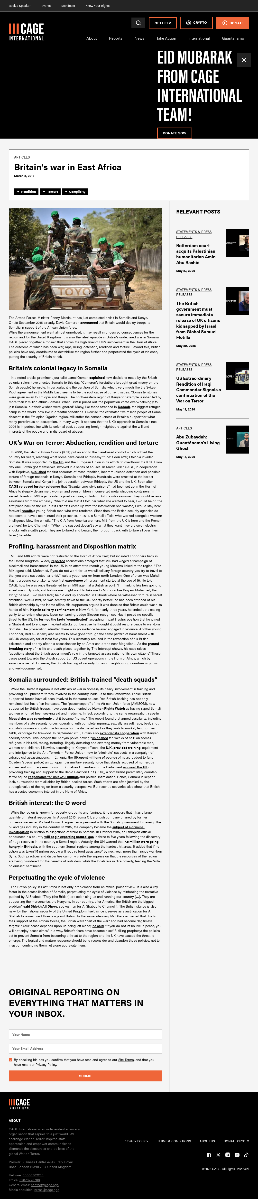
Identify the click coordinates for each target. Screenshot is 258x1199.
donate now (174, 132)
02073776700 (29, 1179)
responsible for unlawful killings (53, 776)
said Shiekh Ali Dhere (40, 906)
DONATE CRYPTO (236, 1141)
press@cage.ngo (46, 1189)
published (38, 471)
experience (74, 580)
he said (98, 925)
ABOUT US (207, 1141)
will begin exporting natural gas (69, 836)
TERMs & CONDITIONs (174, 1141)
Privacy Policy (46, 1064)
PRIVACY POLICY (136, 1141)
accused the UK (135, 766)
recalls (27, 510)
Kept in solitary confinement (52, 609)
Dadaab (124, 406)
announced (89, 322)
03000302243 (33, 1174)
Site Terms (126, 1059)
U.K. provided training (123, 747)
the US (58, 461)
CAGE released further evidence (34, 486)
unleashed (100, 737)
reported (58, 560)
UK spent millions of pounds (95, 757)
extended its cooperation (119, 732)
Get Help (163, 22)
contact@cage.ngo (45, 1184)
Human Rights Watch (108, 708)
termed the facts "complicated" (63, 619)
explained (97, 377)
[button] (91, 41)
